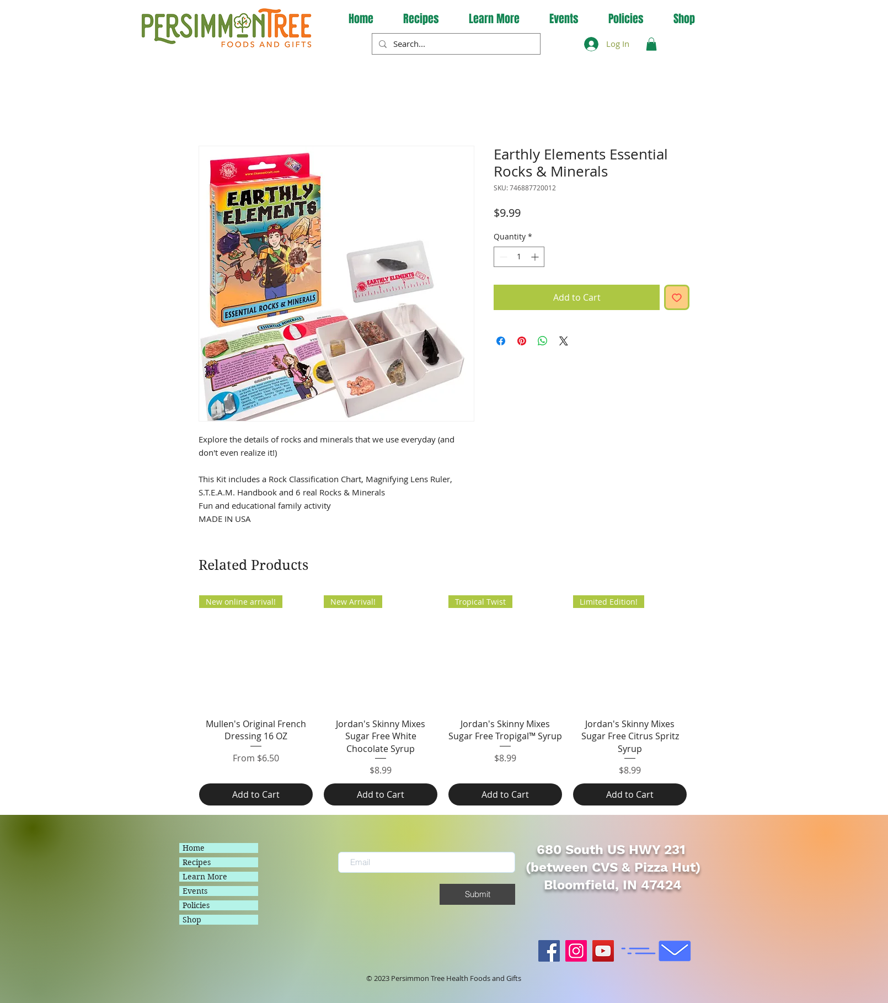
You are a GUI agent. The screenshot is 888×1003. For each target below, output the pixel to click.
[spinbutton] (519, 256)
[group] (442, 700)
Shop (192, 920)
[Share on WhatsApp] (542, 341)
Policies (196, 905)
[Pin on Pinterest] (521, 341)
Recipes (197, 862)
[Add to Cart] (256, 794)
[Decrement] (502, 256)
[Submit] (477, 894)
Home (194, 848)
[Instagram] (576, 951)
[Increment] (536, 256)
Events (195, 891)
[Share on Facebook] (500, 341)
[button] (494, 19)
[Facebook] (549, 951)
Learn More (205, 877)
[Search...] (455, 44)
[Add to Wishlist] (676, 297)
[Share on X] (563, 341)
